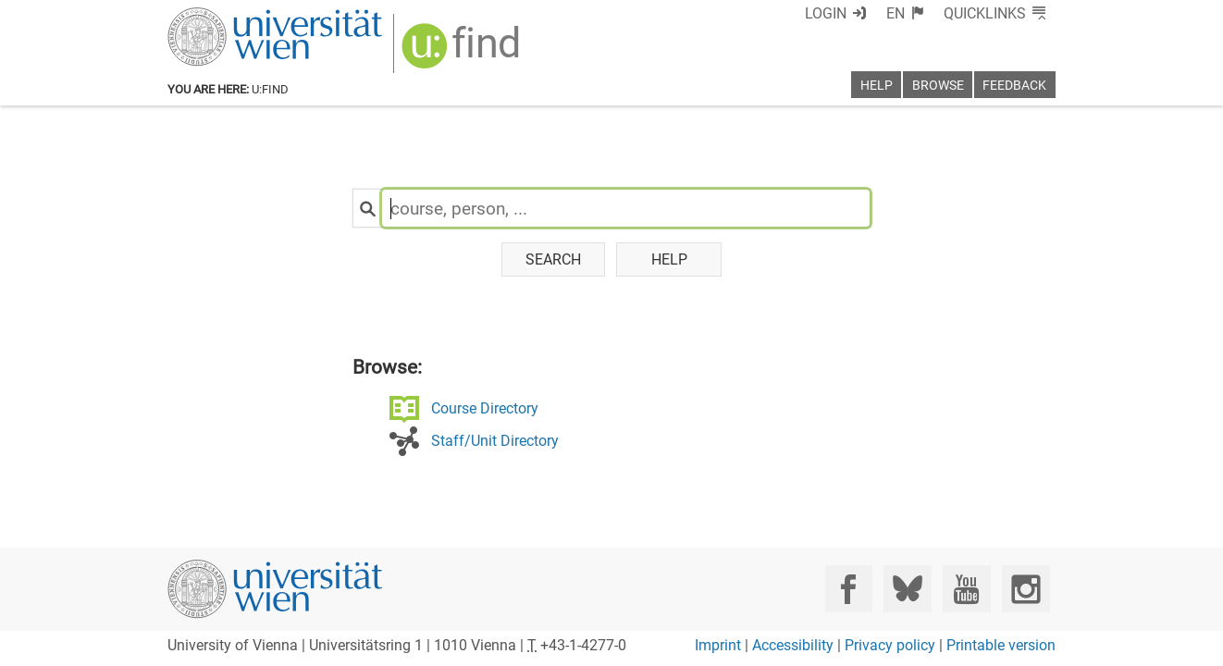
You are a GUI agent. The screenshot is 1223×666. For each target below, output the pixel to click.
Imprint (718, 645)
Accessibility (793, 645)
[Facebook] (848, 588)
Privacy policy (890, 645)
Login (825, 13)
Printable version (1001, 645)
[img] (463, 52)
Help (669, 259)
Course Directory (484, 408)
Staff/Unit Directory (495, 441)
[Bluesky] (907, 588)
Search (553, 259)
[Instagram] (1025, 588)
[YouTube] (966, 588)
